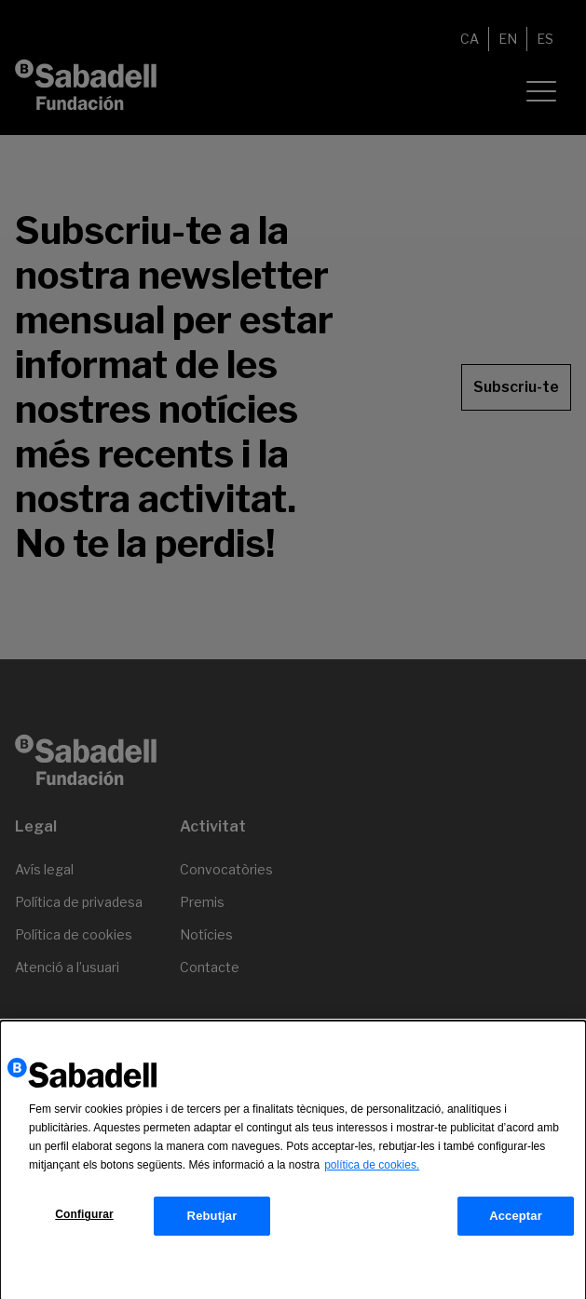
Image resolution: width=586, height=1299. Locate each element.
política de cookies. (371, 1168)
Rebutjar (212, 1219)
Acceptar (515, 1219)
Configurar (84, 1218)
